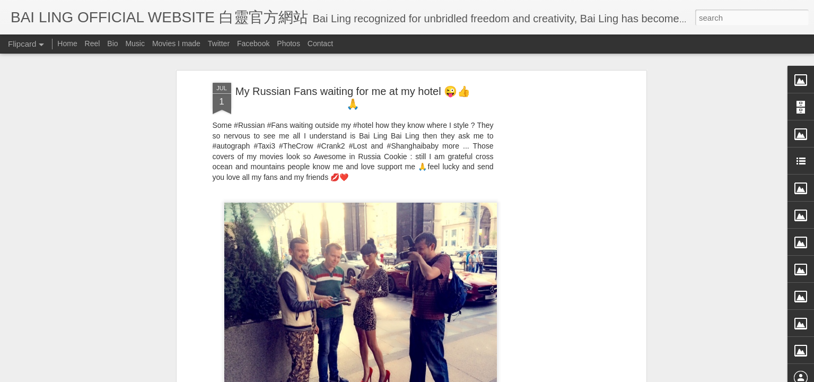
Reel (92, 43)
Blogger (473, 375)
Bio (112, 43)
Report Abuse (503, 375)
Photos (288, 43)
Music (135, 43)
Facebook (253, 43)
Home (67, 43)
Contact (320, 43)
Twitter (219, 43)
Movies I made (176, 43)
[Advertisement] (552, 194)
